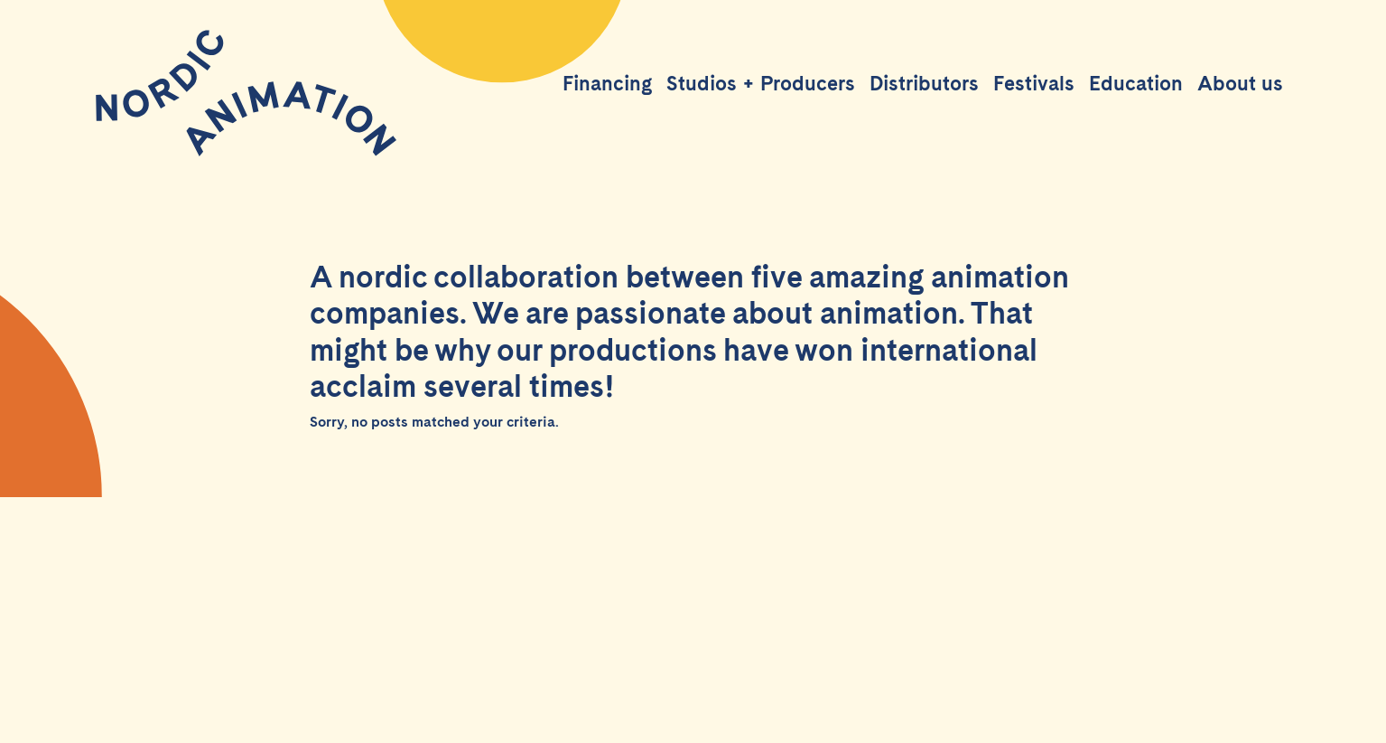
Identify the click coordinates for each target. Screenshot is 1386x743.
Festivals (1033, 83)
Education (1136, 83)
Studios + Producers (760, 83)
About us (1240, 83)
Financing (607, 83)
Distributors (924, 83)
